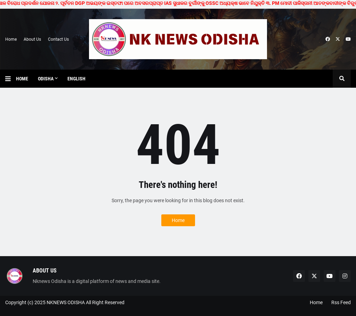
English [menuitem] (76, 78)
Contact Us (58, 39)
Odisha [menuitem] (46, 78)
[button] (10, 79)
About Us (32, 39)
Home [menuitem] (22, 78)
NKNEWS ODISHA (66, 302)
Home (11, 39)
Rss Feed (341, 302)
